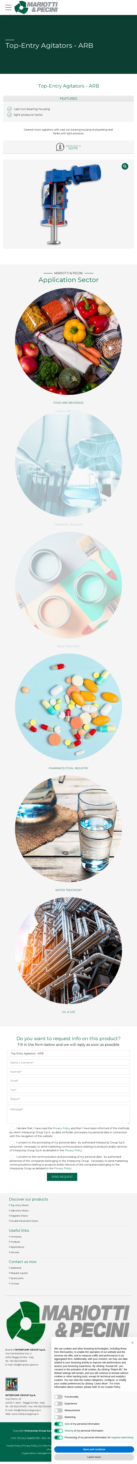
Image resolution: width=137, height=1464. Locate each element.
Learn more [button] (94, 1457)
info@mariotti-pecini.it (26, 1365)
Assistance (16, 1268)
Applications (17, 1247)
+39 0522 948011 (18, 1361)
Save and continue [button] (94, 1449)
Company (16, 1236)
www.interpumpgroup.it (25, 1414)
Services (15, 1252)
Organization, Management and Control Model (47, 1453)
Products (15, 1241)
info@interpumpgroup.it (27, 1410)
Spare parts (17, 1278)
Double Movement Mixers (24, 1221)
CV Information (47, 1446)
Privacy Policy (61, 1128)
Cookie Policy (13, 1446)
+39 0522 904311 (18, 1406)
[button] (132, 1343)
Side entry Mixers (20, 1210)
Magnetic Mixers (19, 1216)
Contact (15, 1283)
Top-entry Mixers (20, 1205)
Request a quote (19, 1273)
